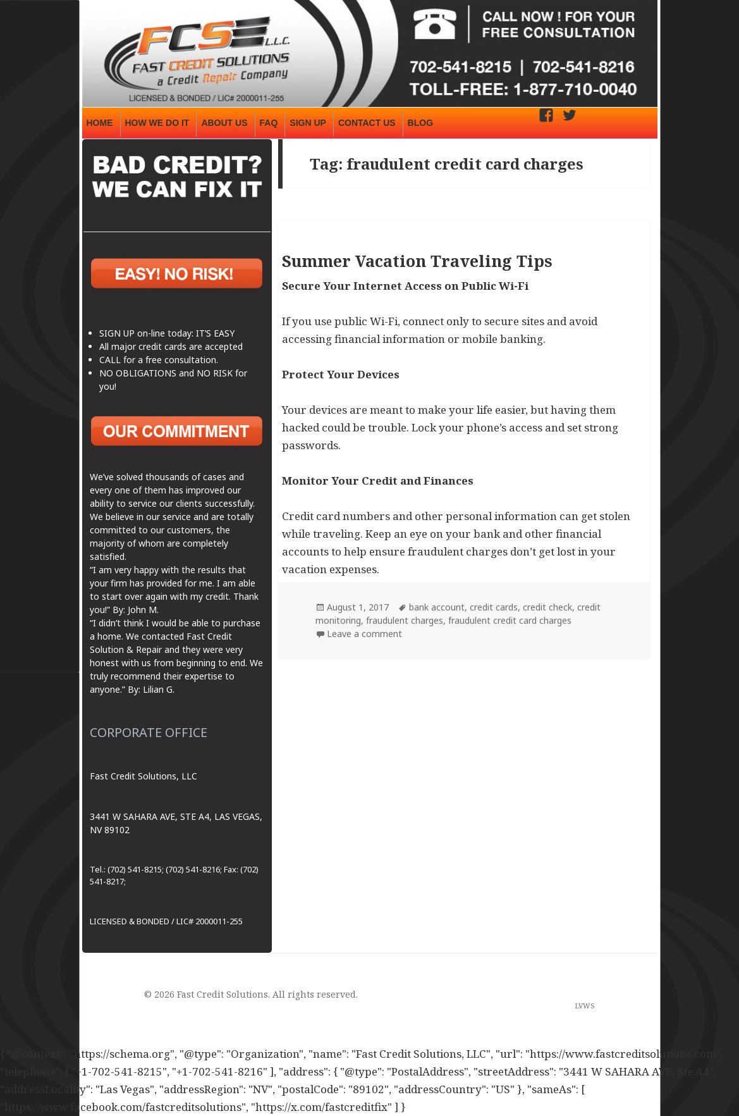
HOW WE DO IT (157, 123)
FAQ (269, 123)
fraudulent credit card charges (509, 620)
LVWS (585, 1005)
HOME (100, 123)
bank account (437, 607)
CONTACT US (367, 123)
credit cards (494, 607)
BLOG (420, 123)
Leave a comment (364, 634)
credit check (547, 607)
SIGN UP (308, 123)
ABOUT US (224, 123)
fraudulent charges (404, 620)
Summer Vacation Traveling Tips (417, 260)
